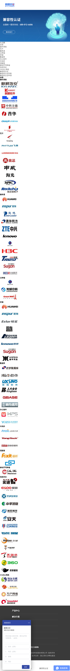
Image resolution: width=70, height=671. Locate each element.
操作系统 (3, 47)
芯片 (1, 49)
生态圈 (2, 43)
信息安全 (3, 67)
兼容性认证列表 (6, 73)
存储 (1, 55)
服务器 (2, 51)
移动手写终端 (5, 65)
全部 (1, 45)
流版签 (2, 63)
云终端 (2, 53)
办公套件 (3, 59)
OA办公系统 (4, 69)
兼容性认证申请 (6, 75)
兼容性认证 (4, 71)
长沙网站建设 (50, 656)
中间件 (2, 61)
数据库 (2, 57)
